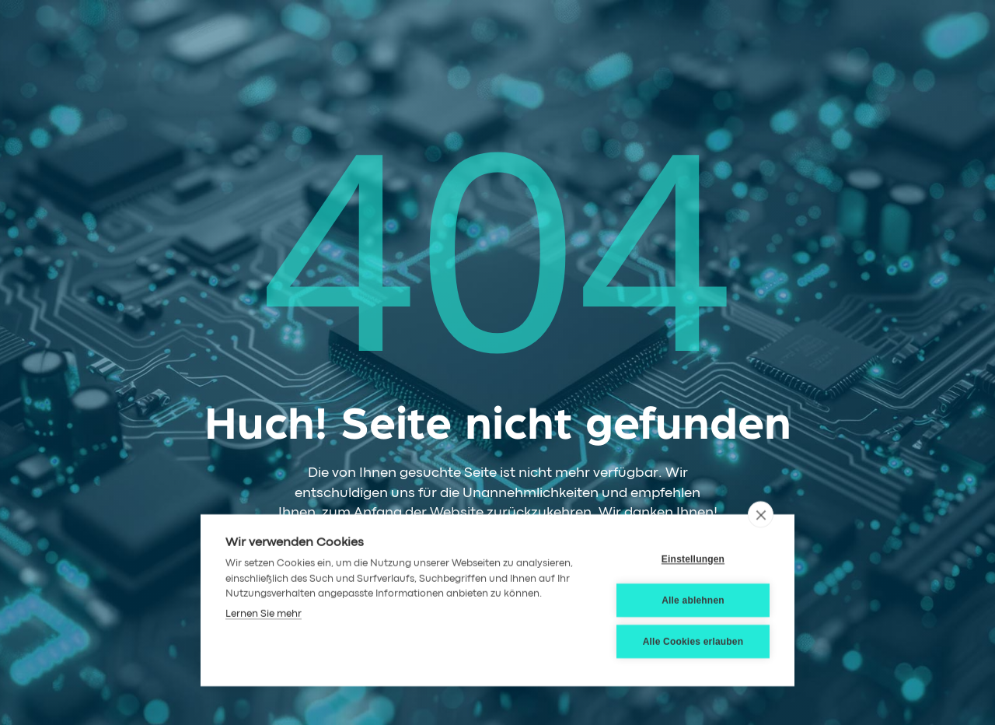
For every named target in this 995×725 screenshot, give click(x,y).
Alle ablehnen (693, 599)
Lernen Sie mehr (263, 613)
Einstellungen (693, 558)
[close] (760, 513)
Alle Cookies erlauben (693, 641)
